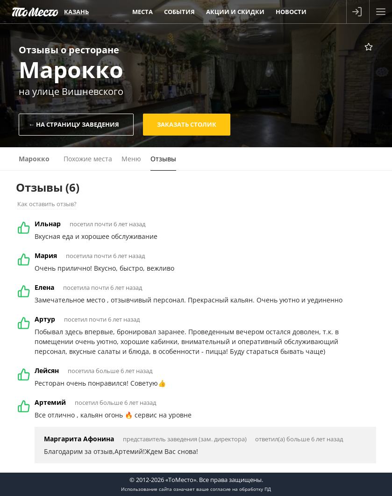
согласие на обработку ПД (240, 489)
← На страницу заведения (74, 124)
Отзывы (163, 158)
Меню (131, 158)
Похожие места (88, 158)
